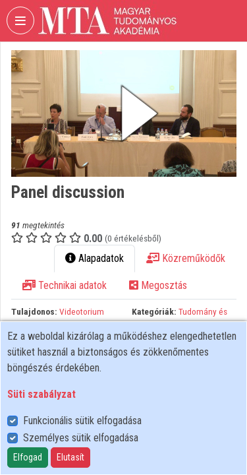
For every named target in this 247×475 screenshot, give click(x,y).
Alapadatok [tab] (94, 258)
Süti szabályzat (41, 394)
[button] (123, 113)
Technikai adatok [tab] (64, 285)
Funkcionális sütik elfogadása (82, 420)
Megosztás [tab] (158, 285)
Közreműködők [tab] (185, 258)
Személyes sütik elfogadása (80, 437)
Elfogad (27, 457)
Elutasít (70, 457)
